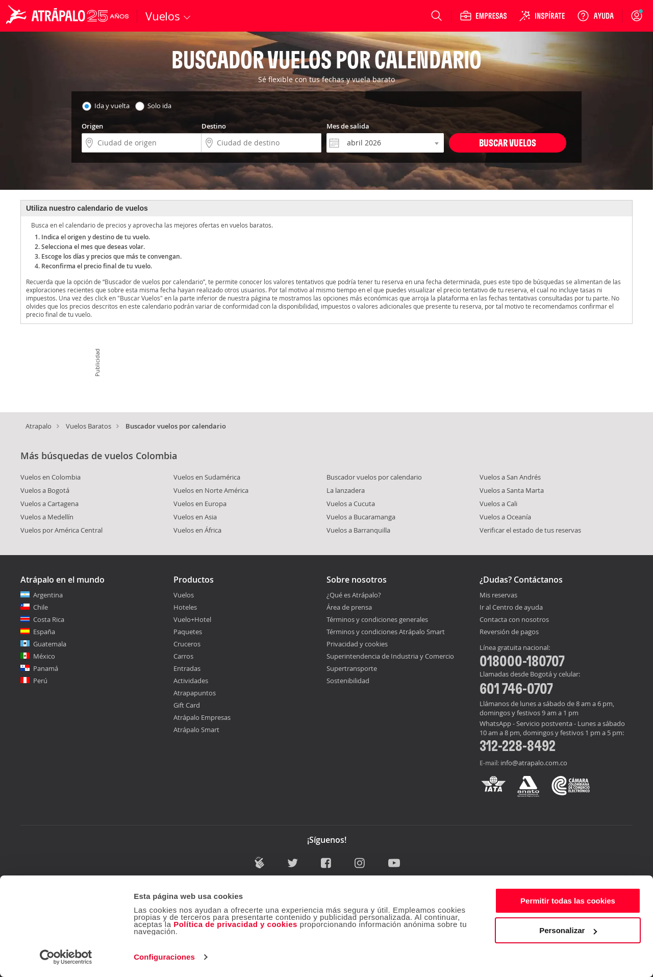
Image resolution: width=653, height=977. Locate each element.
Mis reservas (498, 595)
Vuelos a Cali (498, 503)
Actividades (190, 680)
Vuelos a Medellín (46, 516)
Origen (92, 126)
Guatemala (49, 643)
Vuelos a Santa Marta (512, 490)
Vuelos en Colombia (50, 477)
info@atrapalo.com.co (533, 762)
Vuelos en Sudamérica (206, 477)
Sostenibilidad (347, 680)
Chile (40, 607)
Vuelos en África (197, 530)
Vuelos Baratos (88, 426)
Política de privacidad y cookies (235, 924)
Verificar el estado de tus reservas (530, 530)
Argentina (48, 594)
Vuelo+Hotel (192, 619)
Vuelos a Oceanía (505, 516)
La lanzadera (345, 490)
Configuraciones (164, 957)
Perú (40, 680)
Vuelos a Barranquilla (358, 530)
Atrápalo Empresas (202, 717)
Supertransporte (351, 668)
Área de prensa (349, 607)
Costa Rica (48, 619)
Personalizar (568, 930)
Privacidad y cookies (357, 643)
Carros (183, 656)
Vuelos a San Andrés (510, 477)
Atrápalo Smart (196, 729)
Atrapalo (39, 426)
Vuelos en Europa (200, 503)
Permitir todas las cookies (567, 900)
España (44, 631)
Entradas (186, 668)
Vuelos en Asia (195, 516)
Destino (214, 126)
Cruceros (186, 643)
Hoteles (185, 607)
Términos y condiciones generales (377, 619)
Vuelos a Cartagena (49, 503)
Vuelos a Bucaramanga (360, 516)
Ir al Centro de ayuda (511, 608)
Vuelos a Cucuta (350, 503)
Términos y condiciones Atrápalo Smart (385, 631)
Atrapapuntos (194, 692)
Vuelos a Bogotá (44, 490)
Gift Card (186, 705)
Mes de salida (347, 126)
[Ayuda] (595, 16)
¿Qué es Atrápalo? (353, 594)
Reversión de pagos (509, 632)
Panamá (45, 668)
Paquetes (187, 631)
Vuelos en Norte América (210, 490)
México (44, 656)
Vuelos (183, 594)
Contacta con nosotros (514, 620)
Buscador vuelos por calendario (374, 477)
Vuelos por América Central (61, 530)
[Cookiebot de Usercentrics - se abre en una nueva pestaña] (66, 957)
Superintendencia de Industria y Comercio (390, 656)
